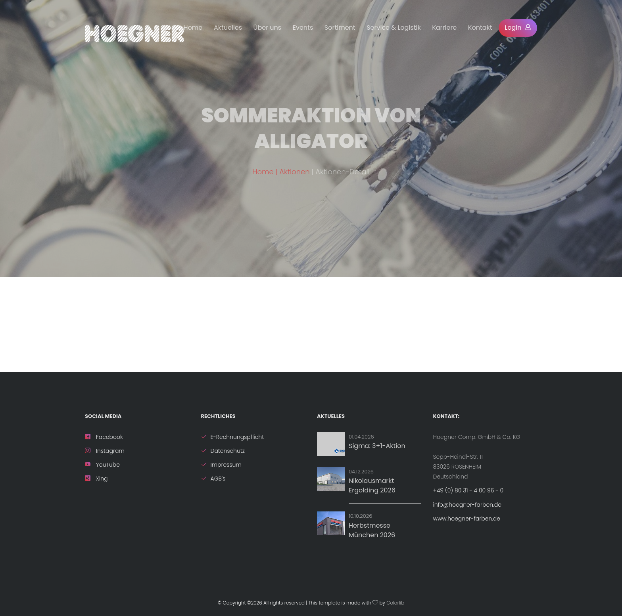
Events (303, 27)
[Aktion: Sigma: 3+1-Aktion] (331, 444)
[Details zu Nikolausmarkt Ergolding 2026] (331, 479)
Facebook (104, 437)
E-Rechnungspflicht (232, 437)
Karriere (444, 27)
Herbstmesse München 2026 (372, 530)
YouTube (102, 465)
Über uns (267, 27)
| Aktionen (294, 179)
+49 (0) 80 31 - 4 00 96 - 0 (468, 490)
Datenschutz (223, 451)
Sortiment (339, 27)
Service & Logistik (393, 27)
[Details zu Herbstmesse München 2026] (331, 523)
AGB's (213, 479)
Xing (96, 479)
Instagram (105, 451)
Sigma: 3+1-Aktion (377, 445)
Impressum (221, 465)
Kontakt (480, 27)
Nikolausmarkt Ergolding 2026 (372, 485)
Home (193, 27)
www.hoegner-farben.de (466, 519)
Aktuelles (228, 27)
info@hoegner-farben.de (467, 505)
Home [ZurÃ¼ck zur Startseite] (262, 179)
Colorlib (395, 603)
